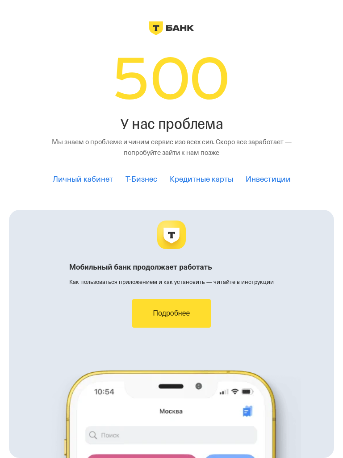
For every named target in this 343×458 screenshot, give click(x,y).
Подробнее (171, 313)
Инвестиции (268, 179)
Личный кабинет (83, 179)
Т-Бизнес (141, 179)
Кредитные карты (201, 179)
